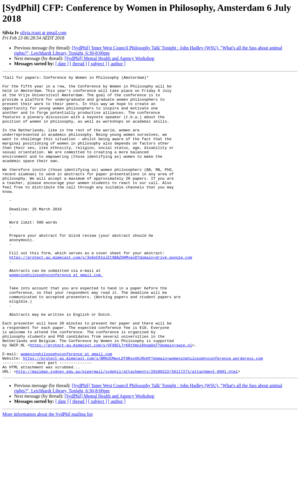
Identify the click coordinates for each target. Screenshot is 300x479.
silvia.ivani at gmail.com (43, 32)
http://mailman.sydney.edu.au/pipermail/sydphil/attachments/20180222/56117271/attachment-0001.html (127, 431)
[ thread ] (78, 63)
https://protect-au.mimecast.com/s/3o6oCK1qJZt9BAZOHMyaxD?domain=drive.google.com (100, 294)
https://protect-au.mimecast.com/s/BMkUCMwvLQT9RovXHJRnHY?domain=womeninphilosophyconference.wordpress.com (143, 415)
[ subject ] (97, 63)
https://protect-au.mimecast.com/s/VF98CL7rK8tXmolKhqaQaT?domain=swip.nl (111, 399)
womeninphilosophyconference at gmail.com (66, 410)
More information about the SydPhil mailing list (47, 473)
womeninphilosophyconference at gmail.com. (56, 315)
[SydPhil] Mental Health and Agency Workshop (109, 58)
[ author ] (117, 63)
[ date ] (62, 63)
